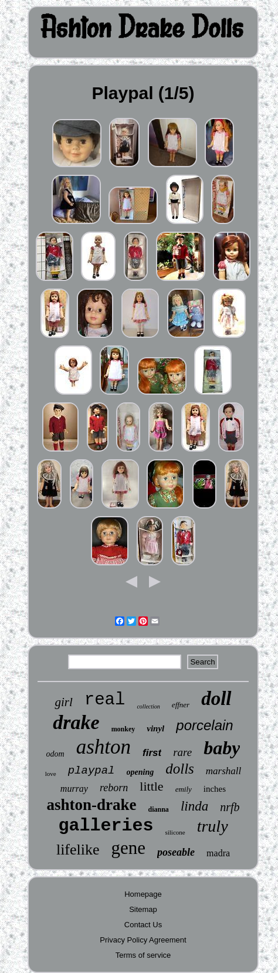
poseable (176, 852)
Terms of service (143, 955)
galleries (105, 826)
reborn (114, 788)
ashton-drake (91, 804)
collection (148, 706)
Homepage (143, 894)
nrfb (229, 807)
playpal (91, 770)
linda (194, 806)
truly (212, 826)
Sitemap (143, 909)
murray (74, 789)
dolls (179, 769)
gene (128, 848)
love (50, 773)
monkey (123, 729)
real (105, 700)
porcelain (204, 725)
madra (218, 853)
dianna (158, 809)
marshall (223, 771)
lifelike (78, 849)
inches (215, 789)
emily (183, 789)
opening (140, 772)
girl (63, 702)
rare (182, 752)
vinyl (155, 728)
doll (216, 698)
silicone (175, 832)
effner (180, 704)
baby (222, 747)
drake (76, 722)
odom (55, 754)
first (152, 752)
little (151, 786)
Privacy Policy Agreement (143, 939)
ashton (103, 746)
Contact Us (143, 924)
